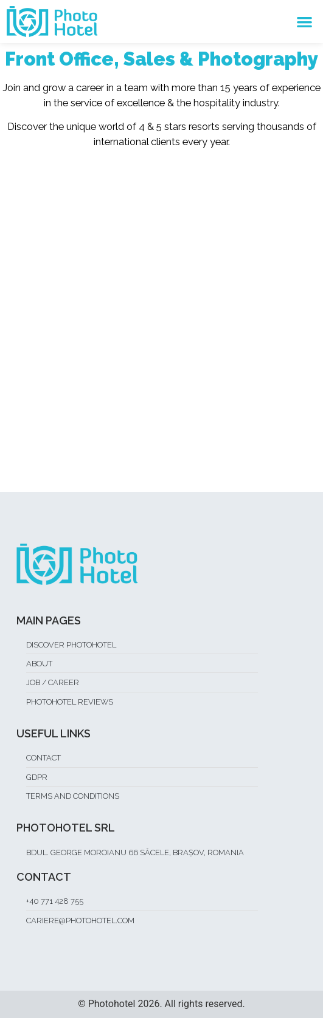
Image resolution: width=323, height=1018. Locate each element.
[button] (305, 21)
